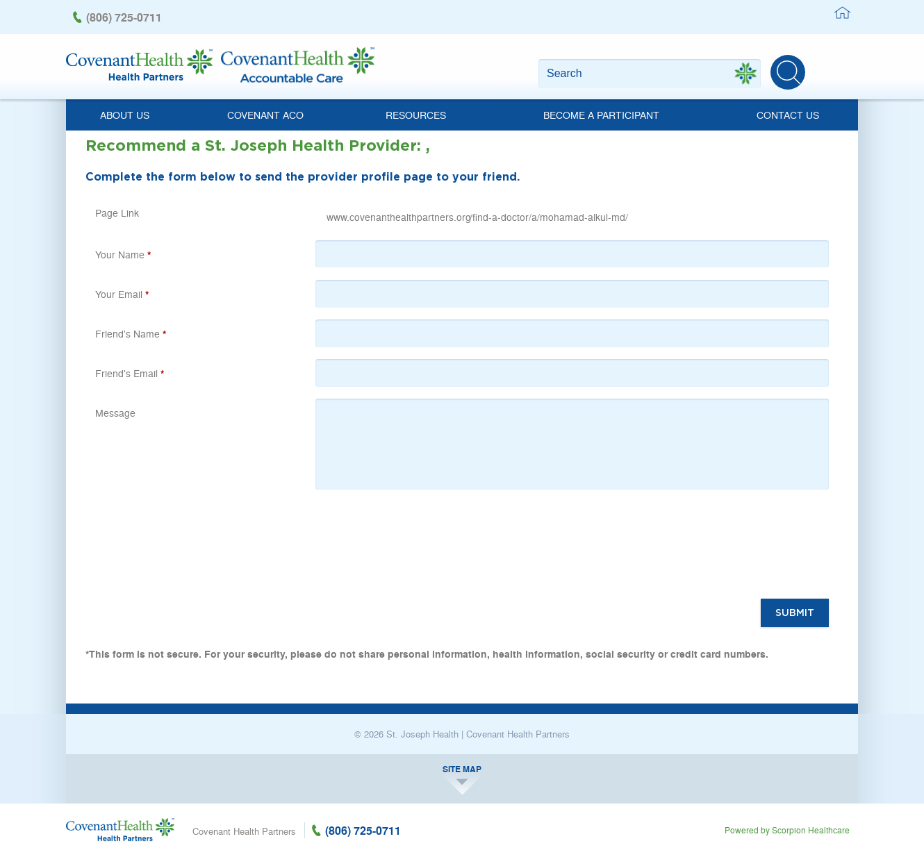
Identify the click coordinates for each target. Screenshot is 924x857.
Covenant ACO (265, 115)
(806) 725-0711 (124, 17)
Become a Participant (601, 115)
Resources (416, 115)
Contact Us (788, 115)
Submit (794, 612)
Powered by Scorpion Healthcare (787, 830)
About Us (124, 115)
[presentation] (426, 547)
